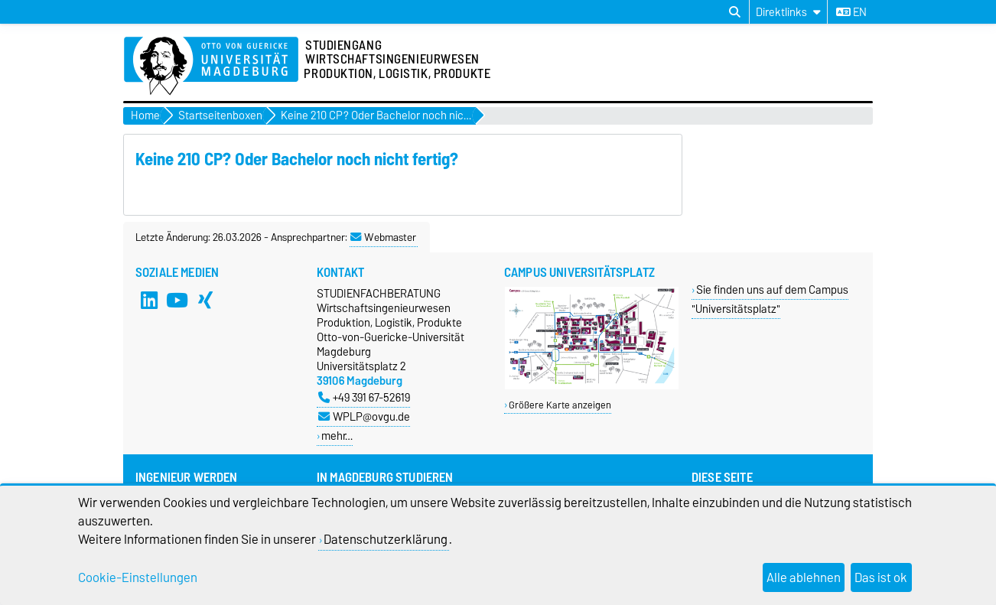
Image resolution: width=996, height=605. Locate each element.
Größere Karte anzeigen (560, 405)
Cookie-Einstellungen (137, 577)
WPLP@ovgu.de (364, 416)
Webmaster (383, 237)
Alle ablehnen (804, 577)
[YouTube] (177, 300)
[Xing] (206, 300)
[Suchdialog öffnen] (735, 12)
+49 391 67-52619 (364, 397)
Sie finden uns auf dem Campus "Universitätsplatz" (770, 299)
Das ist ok (880, 577)
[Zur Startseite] (211, 66)
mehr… (337, 435)
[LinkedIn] (149, 300)
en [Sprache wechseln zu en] (851, 12)
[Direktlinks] (788, 12)
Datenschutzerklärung (386, 539)
